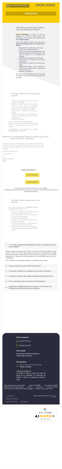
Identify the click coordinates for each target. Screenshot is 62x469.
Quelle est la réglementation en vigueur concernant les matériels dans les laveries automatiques (30, 294)
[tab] (31, 253)
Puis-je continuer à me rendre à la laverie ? (25, 273)
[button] (38, 182)
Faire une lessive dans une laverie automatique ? (27, 288)
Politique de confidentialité (12, 405)
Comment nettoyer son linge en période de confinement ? (31, 283)
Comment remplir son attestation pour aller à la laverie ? (30, 278)
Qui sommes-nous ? (10, 402)
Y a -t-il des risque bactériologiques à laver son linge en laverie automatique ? (32, 252)
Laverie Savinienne (20, 41)
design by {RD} (24, 408)
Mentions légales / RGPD (11, 408)
